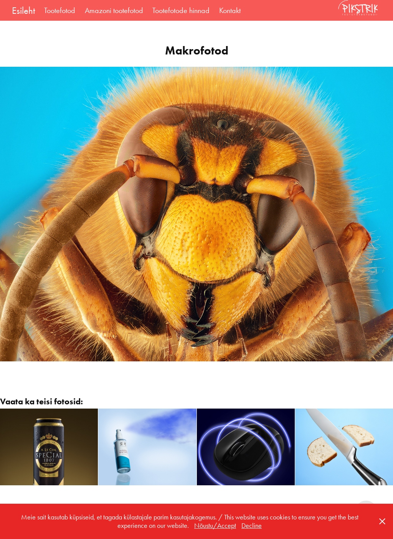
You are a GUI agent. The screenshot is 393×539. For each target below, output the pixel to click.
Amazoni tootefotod (114, 10)
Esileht (23, 10)
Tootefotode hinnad (181, 10)
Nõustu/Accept (215, 525)
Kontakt (230, 10)
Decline (251, 525)
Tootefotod (59, 10)
